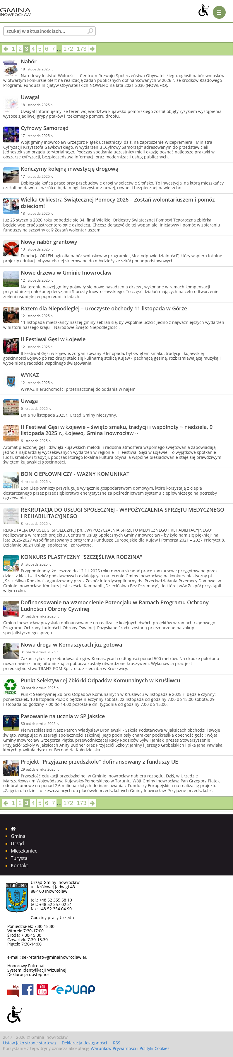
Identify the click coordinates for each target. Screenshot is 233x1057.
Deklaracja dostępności (30, 974)
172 (68, 48)
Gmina (18, 836)
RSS (116, 1043)
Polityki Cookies (154, 1048)
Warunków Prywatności (113, 1048)
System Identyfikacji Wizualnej (36, 970)
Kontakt (19, 865)
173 (81, 48)
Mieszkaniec (24, 851)
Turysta (19, 858)
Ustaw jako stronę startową (29, 1043)
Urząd (17, 843)
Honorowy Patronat (26, 965)
